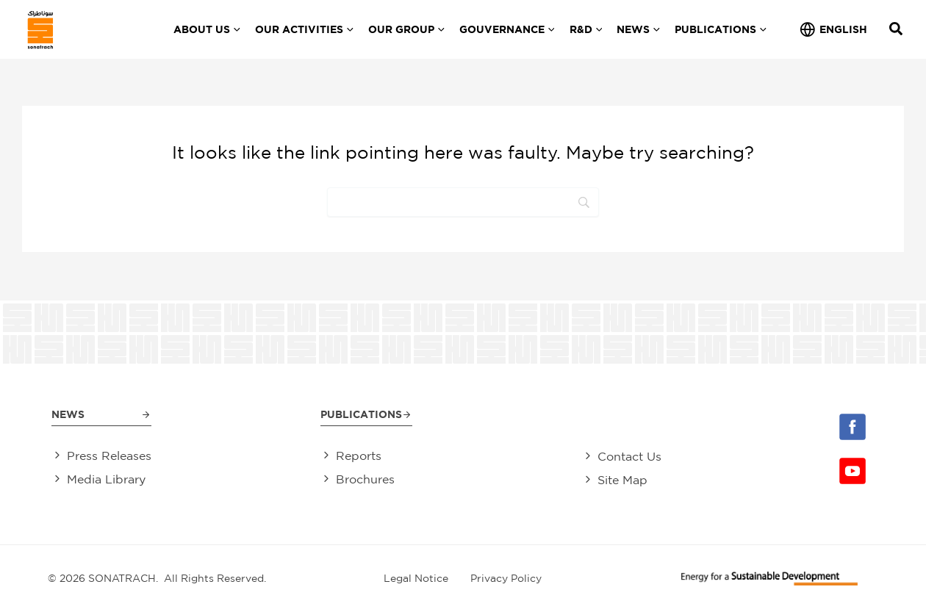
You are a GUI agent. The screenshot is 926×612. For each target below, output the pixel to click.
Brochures (365, 479)
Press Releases (109, 455)
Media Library (106, 479)
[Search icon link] (896, 30)
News (68, 412)
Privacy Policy (506, 578)
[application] (235, 29)
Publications (361, 412)
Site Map (622, 479)
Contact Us (629, 455)
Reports (358, 455)
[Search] (463, 202)
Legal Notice (416, 578)
